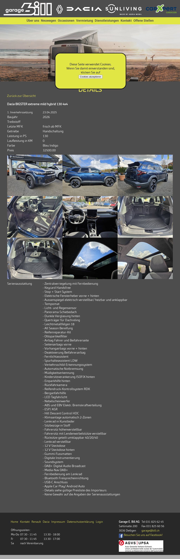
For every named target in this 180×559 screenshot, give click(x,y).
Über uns (33, 20)
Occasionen (66, 20)
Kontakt (126, 20)
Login (99, 522)
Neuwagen (48, 20)
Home (14, 522)
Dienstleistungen (107, 20)
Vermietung (84, 20)
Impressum (58, 522)
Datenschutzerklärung (80, 522)
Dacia (46, 522)
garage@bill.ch (150, 530)
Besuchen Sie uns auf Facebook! (141, 535)
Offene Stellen (143, 20)
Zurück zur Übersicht (21, 96)
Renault (36, 522)
